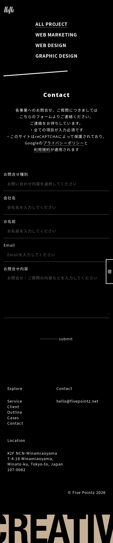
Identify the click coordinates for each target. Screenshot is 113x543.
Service (14, 401)
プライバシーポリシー (63, 143)
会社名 (10, 198)
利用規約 (42, 149)
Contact (15, 423)
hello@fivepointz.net (77, 401)
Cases (13, 417)
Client (13, 406)
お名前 (10, 221)
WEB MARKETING (56, 34)
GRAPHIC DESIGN (56, 55)
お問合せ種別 (16, 174)
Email (9, 245)
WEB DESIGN (50, 45)
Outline (14, 412)
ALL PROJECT (51, 23)
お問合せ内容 (16, 269)
